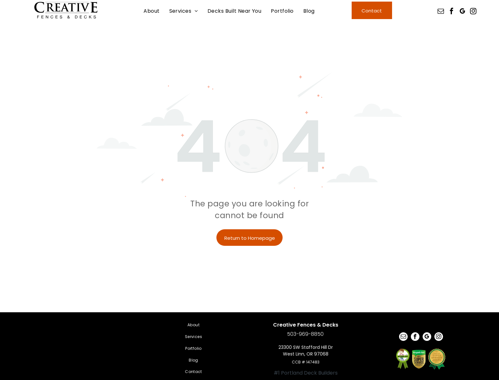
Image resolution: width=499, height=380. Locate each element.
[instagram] (473, 11)
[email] (441, 11)
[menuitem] (151, 10)
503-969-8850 (305, 334)
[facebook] (451, 11)
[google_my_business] (462, 11)
